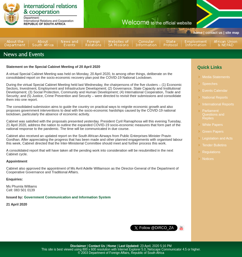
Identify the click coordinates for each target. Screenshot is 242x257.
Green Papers (212, 131)
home (197, 32)
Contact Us (97, 246)
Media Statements (216, 77)
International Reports (218, 104)
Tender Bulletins (214, 145)
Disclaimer (78, 246)
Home (112, 246)
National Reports (215, 97)
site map (232, 32)
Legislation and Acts (217, 138)
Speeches (209, 84)
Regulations (211, 152)
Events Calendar (214, 90)
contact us (213, 32)
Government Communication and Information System (67, 197)
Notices (208, 159)
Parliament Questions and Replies (213, 114)
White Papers (212, 124)
